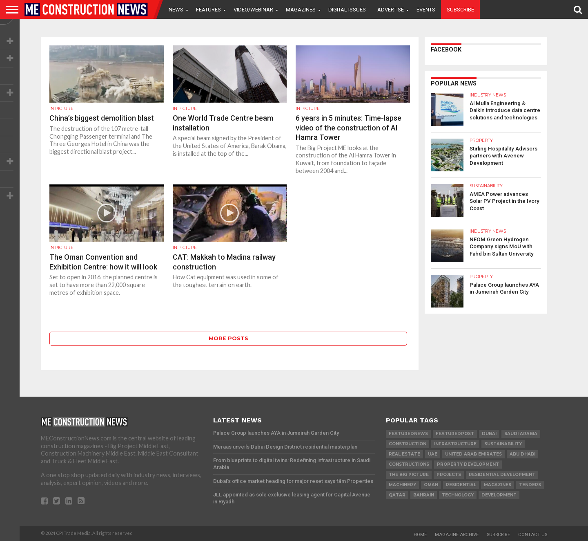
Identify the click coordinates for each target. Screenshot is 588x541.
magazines (497, 484)
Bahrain (423, 495)
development (499, 495)
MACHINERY (402, 484)
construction (407, 444)
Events (425, 10)
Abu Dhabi (522, 454)
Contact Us (532, 534)
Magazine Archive (457, 534)
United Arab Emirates (473, 454)
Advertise (390, 10)
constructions (409, 464)
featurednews (408, 433)
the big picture (409, 474)
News (176, 10)
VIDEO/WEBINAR (253, 10)
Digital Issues (347, 10)
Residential (461, 484)
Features (208, 10)
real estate (404, 454)
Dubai (489, 433)
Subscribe (460, 10)
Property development (468, 464)
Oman (431, 484)
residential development (502, 474)
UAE (432, 454)
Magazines (301, 10)
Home (420, 534)
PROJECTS (449, 474)
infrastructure (455, 444)
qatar (397, 495)
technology (458, 495)
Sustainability (503, 444)
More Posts (228, 338)
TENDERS (530, 484)
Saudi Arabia (520, 433)
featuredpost (455, 433)
